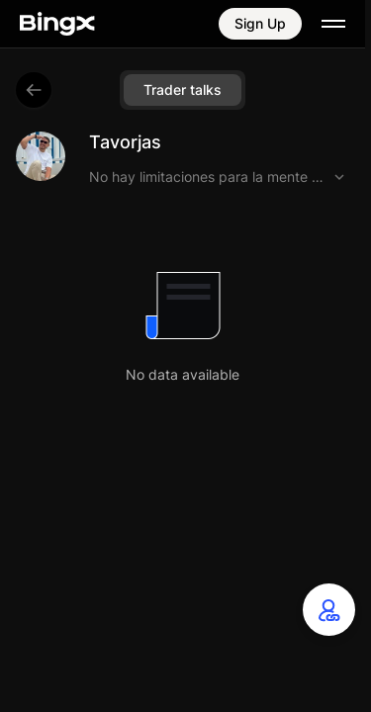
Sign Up (260, 23)
